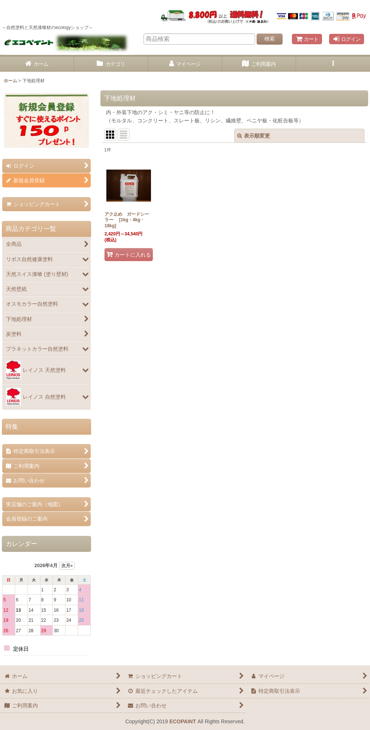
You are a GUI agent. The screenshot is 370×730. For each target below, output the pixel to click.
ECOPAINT (182, 721)
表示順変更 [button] (253, 136)
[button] (333, 64)
